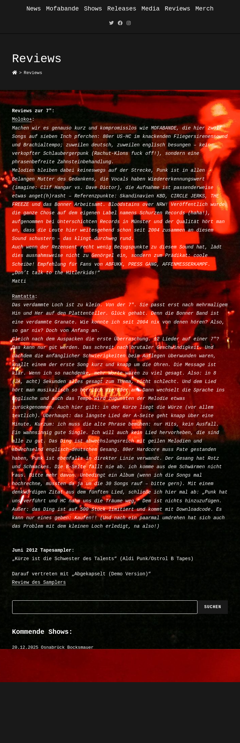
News (33, 8)
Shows (93, 8)
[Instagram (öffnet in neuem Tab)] (129, 23)
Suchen (212, 607)
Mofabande (62, 8)
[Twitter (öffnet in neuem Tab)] (111, 23)
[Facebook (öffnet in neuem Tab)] (120, 23)
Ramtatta (23, 296)
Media (150, 8)
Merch (204, 8)
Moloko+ (22, 119)
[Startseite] (14, 72)
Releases (121, 8)
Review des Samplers (39, 582)
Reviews (177, 8)
